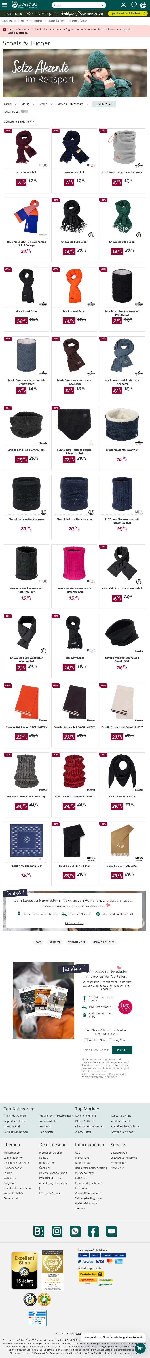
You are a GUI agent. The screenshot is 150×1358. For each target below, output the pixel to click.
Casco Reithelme (121, 1115)
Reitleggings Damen (16, 1132)
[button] (4, 5)
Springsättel (47, 1132)
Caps (38, 942)
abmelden (111, 1077)
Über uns (44, 1168)
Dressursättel (12, 1126)
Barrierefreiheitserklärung (91, 1168)
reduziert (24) (12, 111)
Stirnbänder (76, 942)
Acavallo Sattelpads (123, 1132)
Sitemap (80, 1208)
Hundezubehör (13, 1168)
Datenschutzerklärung (94, 1074)
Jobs (41, 1188)
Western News (98, 1040)
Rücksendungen (85, 1173)
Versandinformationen (88, 1193)
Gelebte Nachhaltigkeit (53, 1173)
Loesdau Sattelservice (124, 1157)
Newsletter (117, 1168)
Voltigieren (10, 1178)
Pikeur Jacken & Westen (89, 1126)
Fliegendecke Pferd (15, 1115)
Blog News (120, 1040)
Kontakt (43, 1157)
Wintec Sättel (83, 1132)
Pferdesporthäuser (50, 1152)
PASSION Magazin (50, 1178)
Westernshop (12, 1152)
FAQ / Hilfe (81, 1178)
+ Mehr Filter (104, 104)
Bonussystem (47, 1162)
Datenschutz (82, 1162)
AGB (77, 1152)
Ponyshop (9, 1183)
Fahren (8, 1173)
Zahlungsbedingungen (89, 1198)
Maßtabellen (118, 1162)
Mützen (55, 942)
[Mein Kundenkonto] (123, 7)
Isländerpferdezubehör (18, 1188)
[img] (143, 6)
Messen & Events (49, 1193)
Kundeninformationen (88, 1183)
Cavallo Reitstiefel (86, 1115)
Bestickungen (119, 1152)
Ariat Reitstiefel (120, 1121)
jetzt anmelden (74, 923)
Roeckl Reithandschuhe (125, 1126)
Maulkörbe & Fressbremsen (56, 1115)
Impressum (82, 1157)
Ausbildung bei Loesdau (54, 1183)
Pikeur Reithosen (85, 1121)
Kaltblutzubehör (13, 1193)
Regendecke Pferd (15, 1121)
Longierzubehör (13, 1157)
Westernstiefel (48, 1121)
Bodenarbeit (11, 1198)
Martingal (45, 1126)
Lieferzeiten (82, 1188)
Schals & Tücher (104, 942)
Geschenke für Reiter (16, 1162)
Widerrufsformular (86, 1203)
